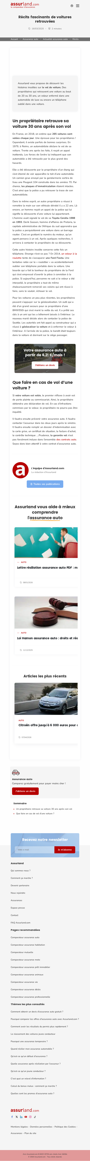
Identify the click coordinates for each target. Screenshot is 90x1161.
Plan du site (30, 1133)
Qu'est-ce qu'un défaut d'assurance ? (29, 1056)
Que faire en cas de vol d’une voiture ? (35, 813)
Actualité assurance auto (55, 39)
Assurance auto (30, 39)
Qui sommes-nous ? (20, 870)
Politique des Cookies (65, 1126)
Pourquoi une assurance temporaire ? (29, 1041)
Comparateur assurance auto (25, 937)
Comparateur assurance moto (25, 959)
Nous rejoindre (18, 892)
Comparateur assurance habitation (28, 944)
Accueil (14, 39)
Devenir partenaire (20, 885)
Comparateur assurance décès (26, 989)
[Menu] (77, 5)
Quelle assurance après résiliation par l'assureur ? (35, 1063)
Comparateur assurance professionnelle (30, 996)
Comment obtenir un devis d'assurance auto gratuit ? (37, 1011)
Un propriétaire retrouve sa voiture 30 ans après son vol (44, 808)
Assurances (16, 900)
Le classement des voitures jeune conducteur (33, 1034)
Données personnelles (41, 1126)
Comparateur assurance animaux (27, 974)
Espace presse (18, 907)
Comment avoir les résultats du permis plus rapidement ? (39, 1026)
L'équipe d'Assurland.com (47, 468)
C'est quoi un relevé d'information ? (28, 1078)
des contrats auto (66, 439)
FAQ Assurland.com (20, 922)
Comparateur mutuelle (22, 952)
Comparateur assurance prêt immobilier (30, 967)
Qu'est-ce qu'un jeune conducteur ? (28, 1071)
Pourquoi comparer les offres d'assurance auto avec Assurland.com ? (45, 1019)
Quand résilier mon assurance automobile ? (32, 1048)
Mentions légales (19, 1126)
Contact (14, 915)
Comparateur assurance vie (24, 982)
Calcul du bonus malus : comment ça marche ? (34, 1086)
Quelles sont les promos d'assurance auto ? (32, 1093)
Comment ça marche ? (22, 878)
